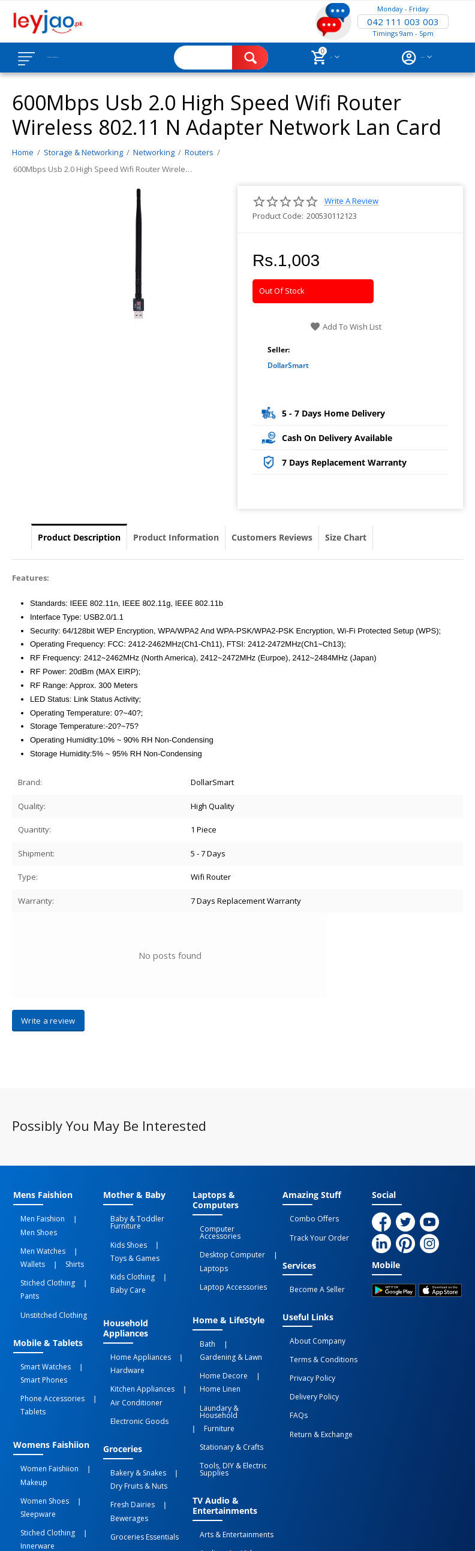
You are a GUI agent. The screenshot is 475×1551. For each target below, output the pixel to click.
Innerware (30, 1440)
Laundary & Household (232, 1346)
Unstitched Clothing (46, 1264)
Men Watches (35, 1229)
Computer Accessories (231, 1226)
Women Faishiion (42, 1390)
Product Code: (277, 215)
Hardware (120, 1320)
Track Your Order (312, 1229)
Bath (200, 1312)
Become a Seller (310, 1276)
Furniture (208, 1354)
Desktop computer (225, 1240)
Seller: (278, 350)
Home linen (213, 1333)
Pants (83, 1250)
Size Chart (345, 537)
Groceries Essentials (137, 1434)
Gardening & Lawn (246, 1312)
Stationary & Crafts (224, 1367)
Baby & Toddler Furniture (146, 1216)
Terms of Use (243, 1518)
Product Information (176, 537)
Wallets (77, 1229)
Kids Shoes (121, 1229)
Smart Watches (38, 1310)
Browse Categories (82, 57)
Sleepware (31, 1419)
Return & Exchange (313, 1388)
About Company (310, 1322)
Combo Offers (307, 1216)
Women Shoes (37, 1411)
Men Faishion (35, 1216)
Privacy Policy (305, 1348)
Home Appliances (133, 1312)
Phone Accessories (45, 1331)
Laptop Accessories (226, 1261)
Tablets (25, 1338)
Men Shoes (82, 1216)
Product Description (79, 537)
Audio (203, 1456)
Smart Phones (36, 1317)
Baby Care (171, 1250)
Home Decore (216, 1325)
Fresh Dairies (125, 1421)
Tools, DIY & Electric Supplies (226, 1384)
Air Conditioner (129, 1341)
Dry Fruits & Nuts (131, 1408)
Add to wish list (345, 326)
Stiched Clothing (40, 1250)
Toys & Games (127, 1237)
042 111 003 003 (403, 22)
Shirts (22, 1237)
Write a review (351, 201)
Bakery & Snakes (131, 1400)
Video (229, 1456)
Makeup (26, 1398)
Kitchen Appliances (135, 1333)
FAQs (291, 1374)
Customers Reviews (272, 537)
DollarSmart (288, 365)
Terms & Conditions (316, 1335)
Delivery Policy (307, 1361)
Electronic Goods (132, 1354)
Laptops (207, 1247)
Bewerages (172, 1421)
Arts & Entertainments (229, 1443)
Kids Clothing (125, 1250)
